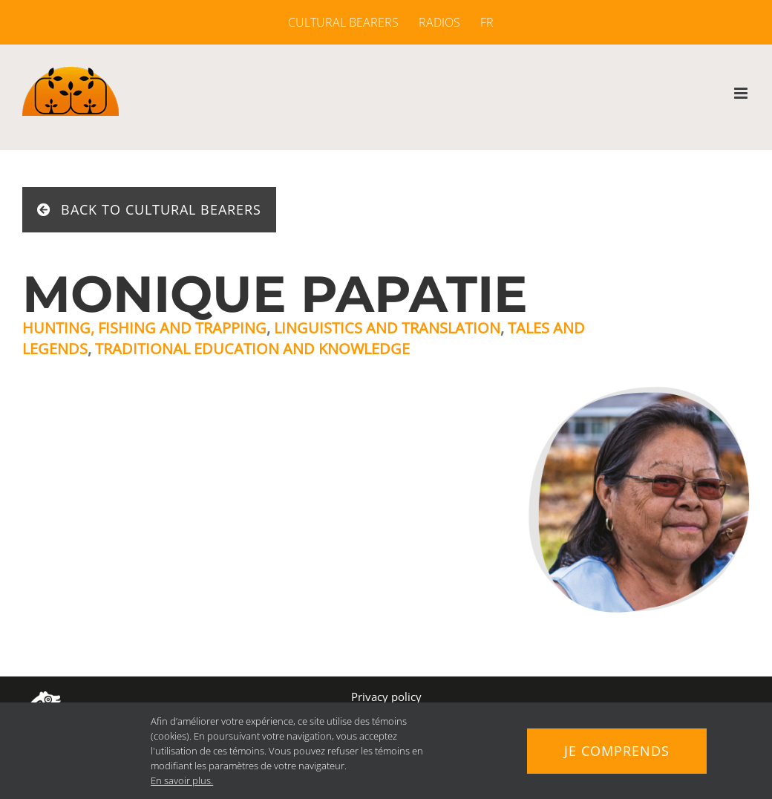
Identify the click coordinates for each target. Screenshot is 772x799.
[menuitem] (482, 22)
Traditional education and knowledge (252, 349)
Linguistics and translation (387, 328)
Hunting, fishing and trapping (144, 328)
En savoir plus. (182, 780)
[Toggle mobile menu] (742, 93)
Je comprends (617, 751)
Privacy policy (386, 696)
